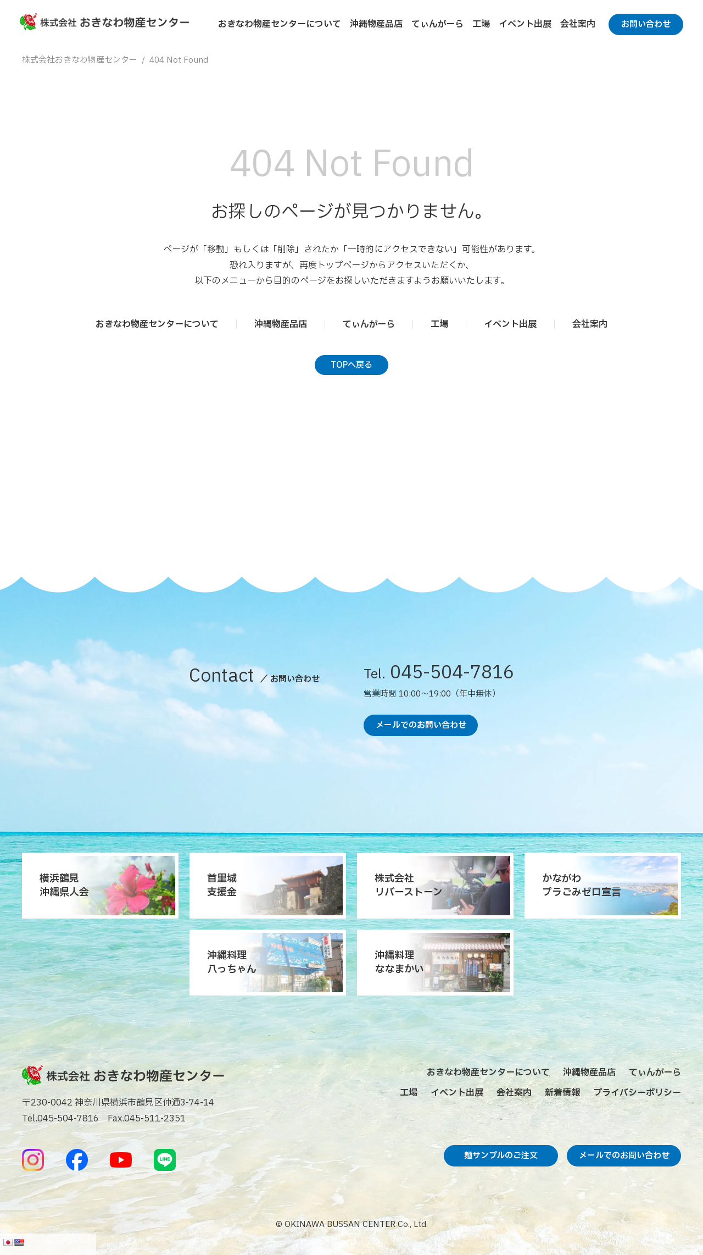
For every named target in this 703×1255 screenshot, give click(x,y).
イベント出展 (525, 24)
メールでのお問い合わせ (421, 725)
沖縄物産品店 (376, 24)
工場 (481, 24)
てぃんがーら (437, 24)
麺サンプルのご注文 (501, 1155)
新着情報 (562, 1092)
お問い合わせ (646, 24)
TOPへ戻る (351, 365)
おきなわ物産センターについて (279, 24)
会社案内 (577, 24)
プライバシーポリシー (637, 1092)
